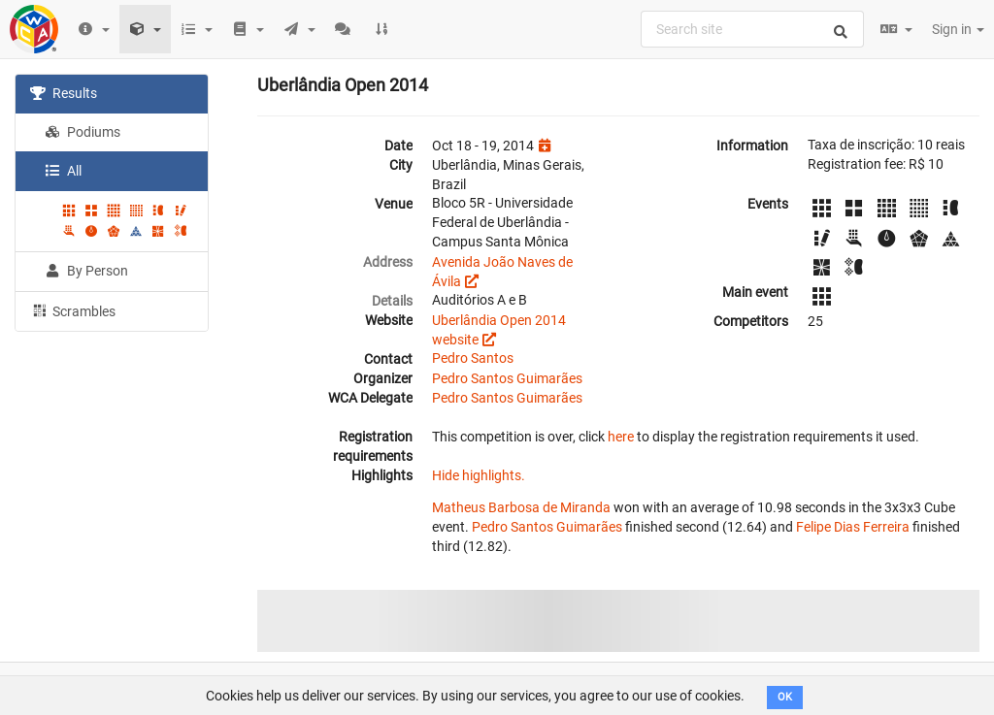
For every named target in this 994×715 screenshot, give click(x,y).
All (63, 171)
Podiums (82, 132)
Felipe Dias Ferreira (853, 527)
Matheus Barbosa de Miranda (521, 507)
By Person (86, 270)
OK (785, 697)
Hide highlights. (478, 475)
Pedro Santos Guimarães (507, 378)
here (621, 436)
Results (63, 93)
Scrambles (73, 310)
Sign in (958, 29)
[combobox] (752, 29)
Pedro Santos (473, 358)
